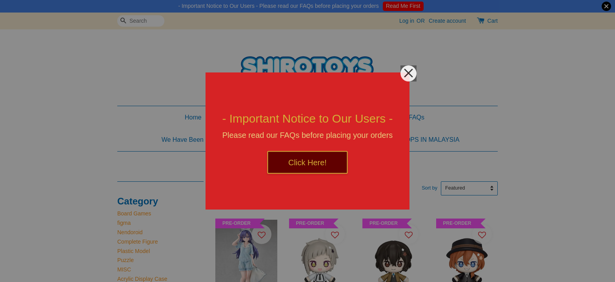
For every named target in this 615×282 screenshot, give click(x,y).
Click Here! (307, 162)
